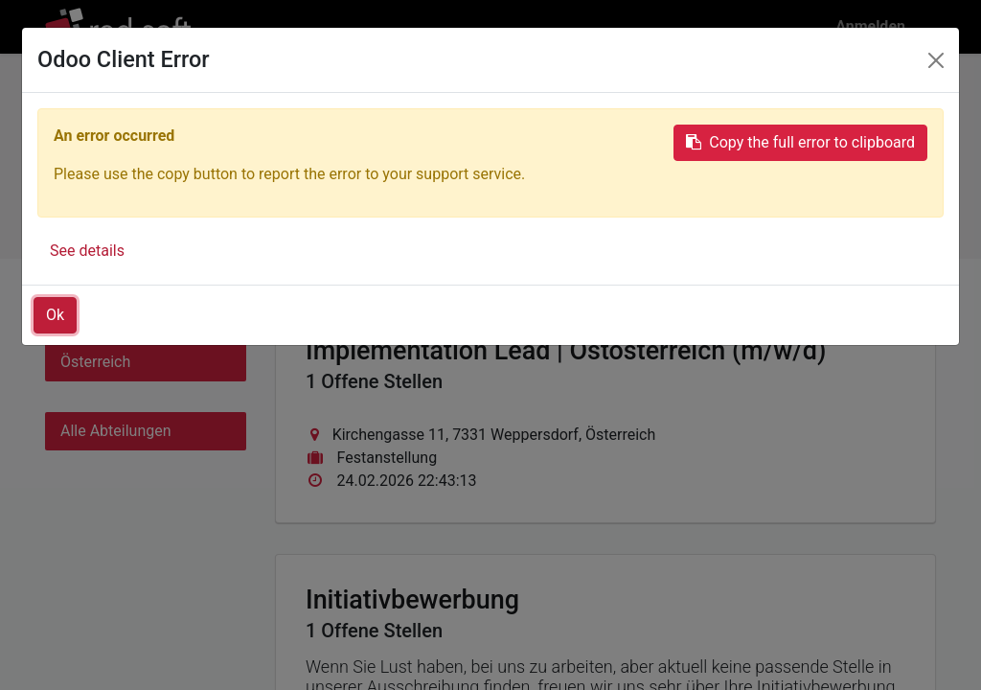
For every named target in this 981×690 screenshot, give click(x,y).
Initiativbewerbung (806, 194)
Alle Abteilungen (115, 431)
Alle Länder (98, 323)
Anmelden (870, 26)
